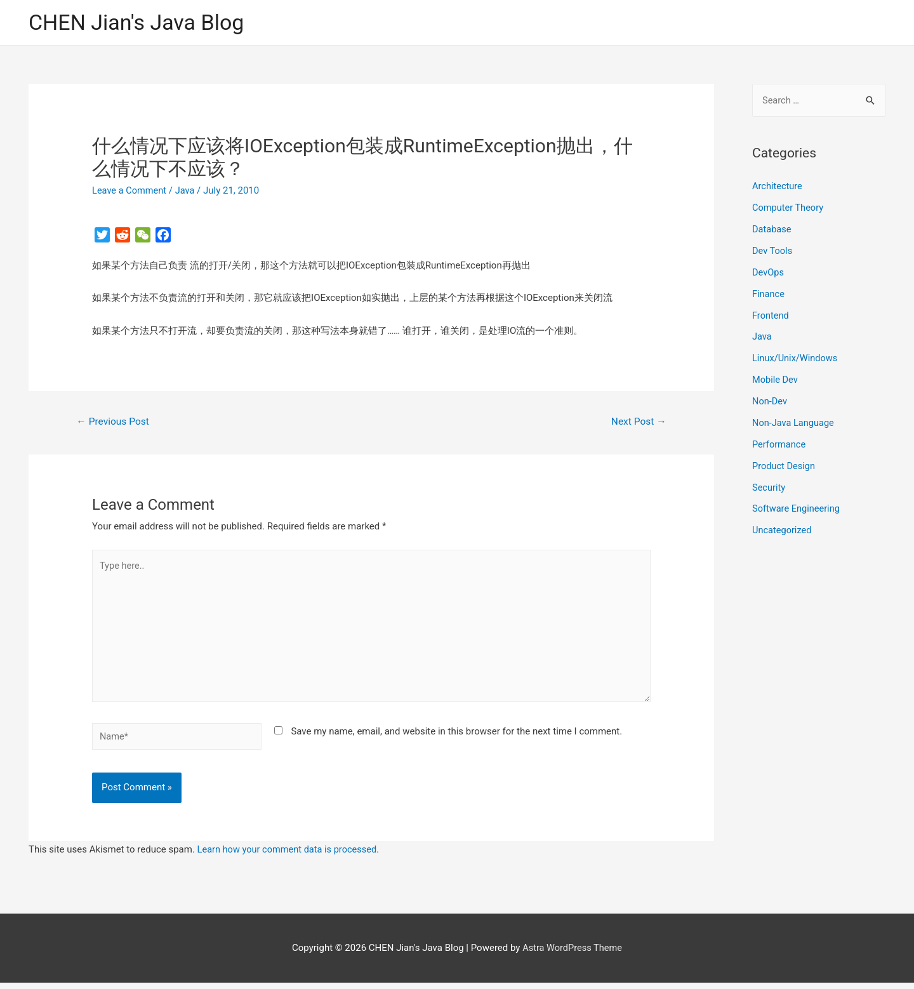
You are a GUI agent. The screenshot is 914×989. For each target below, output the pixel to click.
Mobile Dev (775, 379)
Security (769, 487)
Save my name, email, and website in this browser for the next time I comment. (456, 737)
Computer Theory (789, 208)
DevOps (768, 273)
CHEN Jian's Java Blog (140, 23)
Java (187, 191)
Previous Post (114, 422)
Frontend (771, 315)
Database (772, 230)
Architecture (778, 187)
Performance (779, 444)
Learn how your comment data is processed (289, 855)
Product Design (784, 465)
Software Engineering (797, 508)
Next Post (637, 422)
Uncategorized (782, 530)
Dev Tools (772, 251)
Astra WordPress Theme (572, 954)
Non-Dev (770, 401)
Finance (768, 294)
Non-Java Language (794, 422)
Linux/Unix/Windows (796, 358)
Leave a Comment (130, 191)
